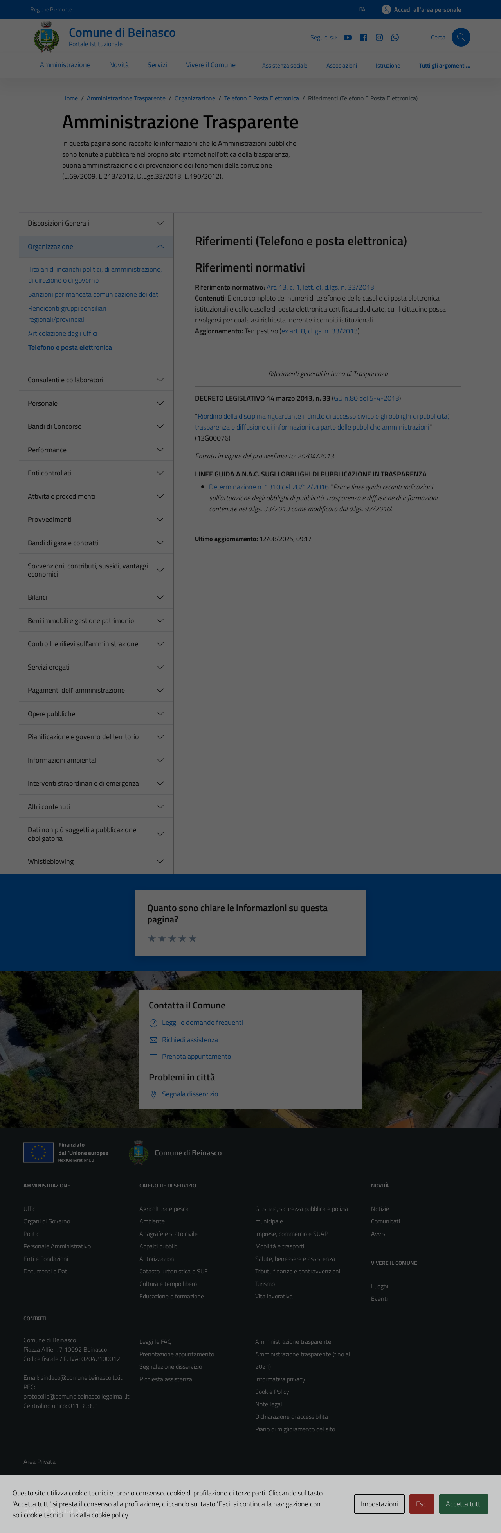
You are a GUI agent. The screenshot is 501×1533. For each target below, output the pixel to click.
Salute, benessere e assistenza (295, 1258)
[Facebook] (360, 36)
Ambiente (152, 1221)
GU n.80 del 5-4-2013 (366, 398)
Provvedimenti (50, 519)
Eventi (379, 1298)
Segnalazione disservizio (170, 1366)
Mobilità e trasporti (279, 1246)
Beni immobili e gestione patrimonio (81, 620)
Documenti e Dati (45, 1271)
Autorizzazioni (157, 1258)
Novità (119, 64)
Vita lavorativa (274, 1296)
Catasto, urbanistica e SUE (173, 1271)
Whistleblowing (51, 861)
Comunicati (385, 1221)
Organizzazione (50, 246)
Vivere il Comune (211, 64)
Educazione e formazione (171, 1296)
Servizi (157, 64)
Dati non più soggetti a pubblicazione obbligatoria (82, 834)
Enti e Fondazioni (45, 1258)
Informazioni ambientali (63, 760)
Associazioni (341, 65)
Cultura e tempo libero (168, 1283)
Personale (43, 403)
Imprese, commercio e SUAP (291, 1233)
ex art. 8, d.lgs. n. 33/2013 (319, 331)
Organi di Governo (46, 1221)
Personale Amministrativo (57, 1246)
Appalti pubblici (158, 1246)
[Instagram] (376, 36)
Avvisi (378, 1233)
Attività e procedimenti (61, 496)
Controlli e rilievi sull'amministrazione (83, 643)
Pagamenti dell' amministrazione (76, 690)
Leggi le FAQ (155, 1341)
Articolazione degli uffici (62, 333)
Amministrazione (65, 64)
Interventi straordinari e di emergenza (83, 783)
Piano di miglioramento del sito (295, 1429)
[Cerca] (461, 37)
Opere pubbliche (51, 713)
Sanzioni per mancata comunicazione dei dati (94, 294)
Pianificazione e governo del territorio (83, 736)
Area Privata (39, 1461)
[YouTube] (345, 36)
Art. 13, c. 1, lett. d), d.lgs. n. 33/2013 (320, 287)
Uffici (29, 1208)
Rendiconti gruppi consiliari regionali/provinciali (67, 313)
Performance (47, 449)
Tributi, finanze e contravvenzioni (297, 1271)
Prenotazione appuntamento (176, 1354)
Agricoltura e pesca (164, 1208)
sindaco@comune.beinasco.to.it (82, 1377)
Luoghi (379, 1286)
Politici (31, 1233)
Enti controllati (49, 472)
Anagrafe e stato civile (168, 1233)
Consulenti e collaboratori (65, 379)
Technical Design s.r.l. (77, 1510)
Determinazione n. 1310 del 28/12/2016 (269, 487)
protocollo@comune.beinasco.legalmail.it (76, 1396)
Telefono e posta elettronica (70, 347)
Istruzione (388, 65)
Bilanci (37, 597)
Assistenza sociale (285, 65)
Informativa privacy (280, 1379)
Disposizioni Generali (58, 223)
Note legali (269, 1404)
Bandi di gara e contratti (63, 542)
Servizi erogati (49, 667)
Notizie (380, 1208)
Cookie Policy (272, 1391)
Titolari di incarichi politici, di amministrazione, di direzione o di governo (95, 274)
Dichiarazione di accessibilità (291, 1416)
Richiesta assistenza (165, 1379)
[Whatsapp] (392, 36)
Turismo (265, 1283)
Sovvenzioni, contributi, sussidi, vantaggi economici (88, 570)
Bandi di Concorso (55, 426)
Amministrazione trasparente (293, 1341)
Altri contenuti (49, 806)
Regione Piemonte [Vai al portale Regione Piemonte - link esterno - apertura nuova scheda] (51, 9)
